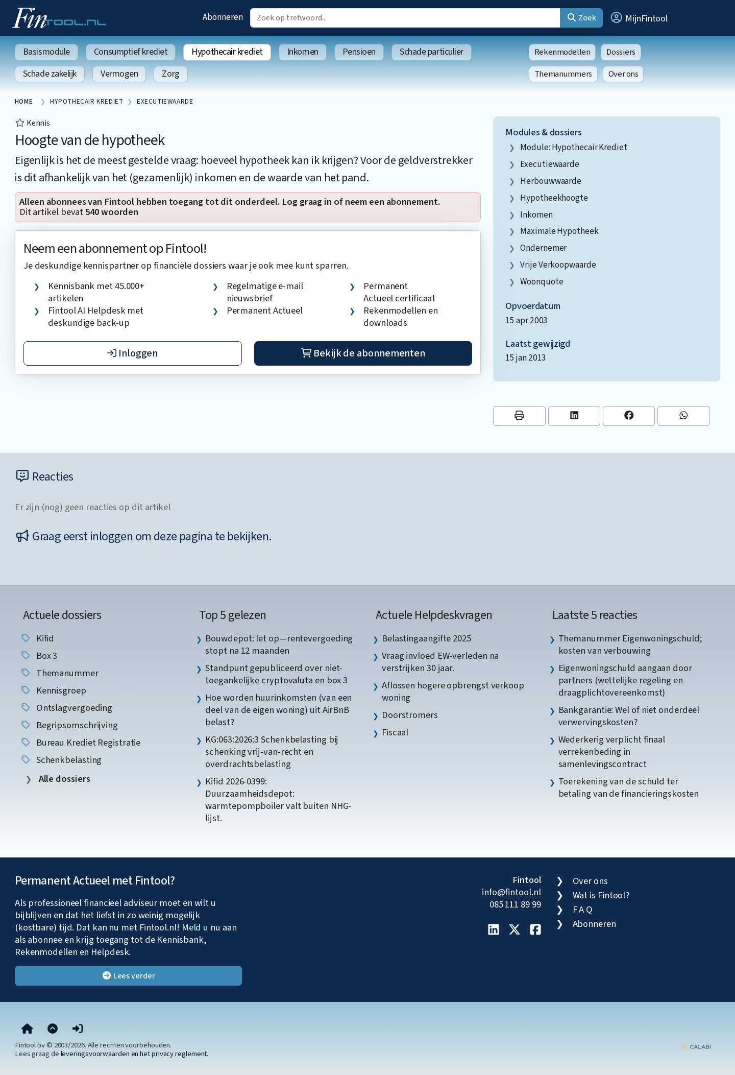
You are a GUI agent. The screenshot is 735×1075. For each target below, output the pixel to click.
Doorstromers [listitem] (410, 715)
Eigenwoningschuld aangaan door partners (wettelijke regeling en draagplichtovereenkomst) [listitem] (625, 680)
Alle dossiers (63, 779)
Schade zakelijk (50, 73)
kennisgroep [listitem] (53, 690)
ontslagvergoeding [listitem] (66, 707)
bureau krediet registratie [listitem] (80, 742)
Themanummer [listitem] (59, 673)
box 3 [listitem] (38, 655)
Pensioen (359, 51)
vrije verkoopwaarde (558, 264)
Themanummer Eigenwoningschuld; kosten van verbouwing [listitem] (630, 644)
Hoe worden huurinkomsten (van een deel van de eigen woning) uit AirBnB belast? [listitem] (278, 710)
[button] (638, 18)
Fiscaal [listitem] (395, 732)
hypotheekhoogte (554, 198)
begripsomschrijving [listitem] (69, 725)
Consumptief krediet (130, 51)
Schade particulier (431, 51)
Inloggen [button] (132, 353)
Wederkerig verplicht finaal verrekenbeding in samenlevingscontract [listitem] (612, 752)
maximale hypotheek (559, 231)
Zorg (170, 73)
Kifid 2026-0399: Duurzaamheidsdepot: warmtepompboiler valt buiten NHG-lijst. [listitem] (278, 800)
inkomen (536, 214)
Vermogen (119, 73)
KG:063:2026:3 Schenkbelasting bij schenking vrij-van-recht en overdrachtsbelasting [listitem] (271, 752)
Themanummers (563, 74)
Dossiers (620, 52)
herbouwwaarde (550, 181)
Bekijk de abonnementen (363, 353)
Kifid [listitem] (37, 638)
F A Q (583, 909)
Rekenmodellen (562, 52)
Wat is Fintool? (601, 895)
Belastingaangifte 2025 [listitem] (426, 638)
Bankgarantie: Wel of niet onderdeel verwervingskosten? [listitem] (629, 716)
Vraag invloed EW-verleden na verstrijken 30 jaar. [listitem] (440, 662)
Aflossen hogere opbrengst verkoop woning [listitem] (453, 691)
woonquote (541, 281)
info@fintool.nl (511, 892)
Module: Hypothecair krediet (573, 147)
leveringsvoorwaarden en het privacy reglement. (135, 1053)
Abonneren (222, 17)
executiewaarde (549, 164)
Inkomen (302, 51)
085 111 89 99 (515, 904)
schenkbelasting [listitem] (61, 760)
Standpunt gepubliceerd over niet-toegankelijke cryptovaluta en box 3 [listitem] (276, 674)
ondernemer (543, 248)
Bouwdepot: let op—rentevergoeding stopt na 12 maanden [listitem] (279, 644)
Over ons (623, 74)
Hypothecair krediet (226, 51)
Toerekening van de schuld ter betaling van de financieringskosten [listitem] (628, 787)
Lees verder (128, 976)
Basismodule (46, 51)
